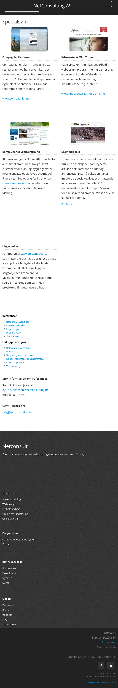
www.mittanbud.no (33, 253)
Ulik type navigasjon (15, 342)
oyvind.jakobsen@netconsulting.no (25, 390)
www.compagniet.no (16, 98)
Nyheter (7, 578)
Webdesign (9, 504)
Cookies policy (108, 682)
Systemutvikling (11, 499)
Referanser (9, 316)
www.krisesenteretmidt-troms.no (83, 93)
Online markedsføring (15, 514)
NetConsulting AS (52, 5)
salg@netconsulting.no (17, 412)
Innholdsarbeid (11, 509)
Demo (6, 583)
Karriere (7, 610)
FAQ (4, 619)
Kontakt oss (9, 624)
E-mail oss (109, 642)
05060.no (67, 204)
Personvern (94, 682)
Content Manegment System (19, 539)
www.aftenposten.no (16, 183)
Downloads (9, 573)
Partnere (7, 605)
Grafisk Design (11, 518)
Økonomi (7, 615)
